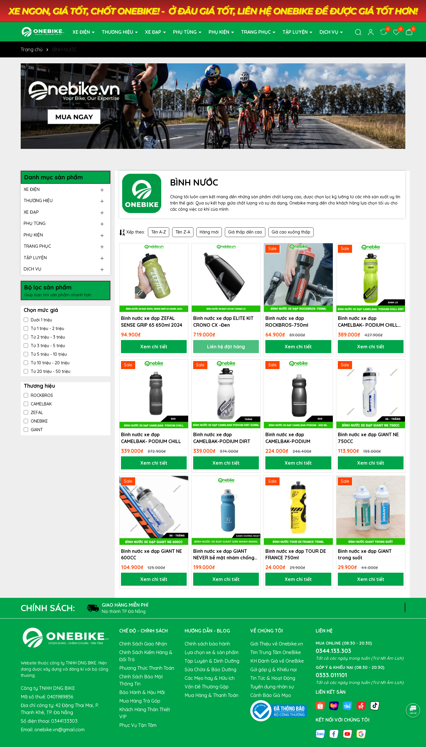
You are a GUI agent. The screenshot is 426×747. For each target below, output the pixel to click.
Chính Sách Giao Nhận (143, 644)
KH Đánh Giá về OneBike (277, 661)
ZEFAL (33, 412)
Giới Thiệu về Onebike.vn (276, 644)
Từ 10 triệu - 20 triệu (47, 363)
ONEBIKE (36, 421)
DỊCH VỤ (329, 32)
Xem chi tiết (153, 347)
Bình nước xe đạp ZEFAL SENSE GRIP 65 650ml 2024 (151, 321)
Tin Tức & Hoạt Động (272, 678)
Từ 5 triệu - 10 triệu (45, 354)
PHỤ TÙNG (185, 32)
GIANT (33, 429)
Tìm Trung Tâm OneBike (275, 652)
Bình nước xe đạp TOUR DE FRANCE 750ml (295, 554)
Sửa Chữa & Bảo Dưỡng (210, 669)
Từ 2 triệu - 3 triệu (44, 337)
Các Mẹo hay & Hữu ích (210, 678)
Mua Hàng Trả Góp (139, 701)
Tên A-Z (158, 232)
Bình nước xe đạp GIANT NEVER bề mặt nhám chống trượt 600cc (223, 554)
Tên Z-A (182, 232)
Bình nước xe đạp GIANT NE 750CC (368, 438)
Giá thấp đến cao (245, 232)
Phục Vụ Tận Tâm (137, 725)
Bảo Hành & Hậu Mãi (142, 692)
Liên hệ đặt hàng (226, 347)
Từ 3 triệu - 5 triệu (44, 345)
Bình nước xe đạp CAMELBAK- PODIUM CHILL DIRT (368, 321)
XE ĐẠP (153, 32)
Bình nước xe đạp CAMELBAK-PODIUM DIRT (221, 438)
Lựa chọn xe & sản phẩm (211, 652)
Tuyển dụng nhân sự (272, 687)
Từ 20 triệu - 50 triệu (47, 371)
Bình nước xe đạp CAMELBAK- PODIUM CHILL (151, 438)
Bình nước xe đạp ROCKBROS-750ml (286, 321)
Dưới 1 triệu (38, 320)
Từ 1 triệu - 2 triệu (44, 328)
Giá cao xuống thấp (291, 232)
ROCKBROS (38, 395)
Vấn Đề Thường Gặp (207, 687)
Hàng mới (209, 232)
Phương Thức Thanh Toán (146, 668)
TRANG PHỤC (256, 32)
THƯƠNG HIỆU (118, 32)
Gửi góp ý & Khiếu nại (273, 669)
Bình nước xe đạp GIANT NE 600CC (151, 554)
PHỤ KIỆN (219, 32)
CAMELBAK (38, 404)
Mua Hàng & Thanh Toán (211, 695)
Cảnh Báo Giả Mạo (270, 695)
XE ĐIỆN (81, 32)
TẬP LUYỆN (296, 32)
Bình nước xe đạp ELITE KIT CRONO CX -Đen (223, 321)
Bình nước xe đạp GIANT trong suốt (365, 554)
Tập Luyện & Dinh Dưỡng (212, 661)
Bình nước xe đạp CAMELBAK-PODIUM (287, 438)
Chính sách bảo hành (207, 644)
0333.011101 (331, 675)
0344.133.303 (333, 650)
